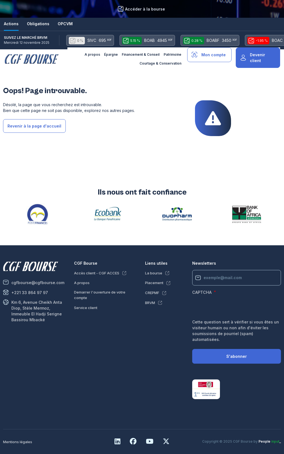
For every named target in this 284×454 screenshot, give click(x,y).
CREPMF (152, 292)
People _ (269, 441)
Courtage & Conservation (160, 63)
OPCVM (65, 23)
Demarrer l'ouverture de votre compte (99, 295)
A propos (92, 54)
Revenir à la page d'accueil (34, 126)
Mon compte (213, 54)
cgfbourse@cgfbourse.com (37, 282)
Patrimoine (172, 54)
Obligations (38, 23)
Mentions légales (17, 442)
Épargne (111, 54)
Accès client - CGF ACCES (96, 273)
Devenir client (257, 57)
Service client (85, 307)
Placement (154, 282)
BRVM (150, 302)
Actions (11, 23)
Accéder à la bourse (145, 9)
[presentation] (234, 308)
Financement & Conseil (140, 54)
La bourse (153, 273)
